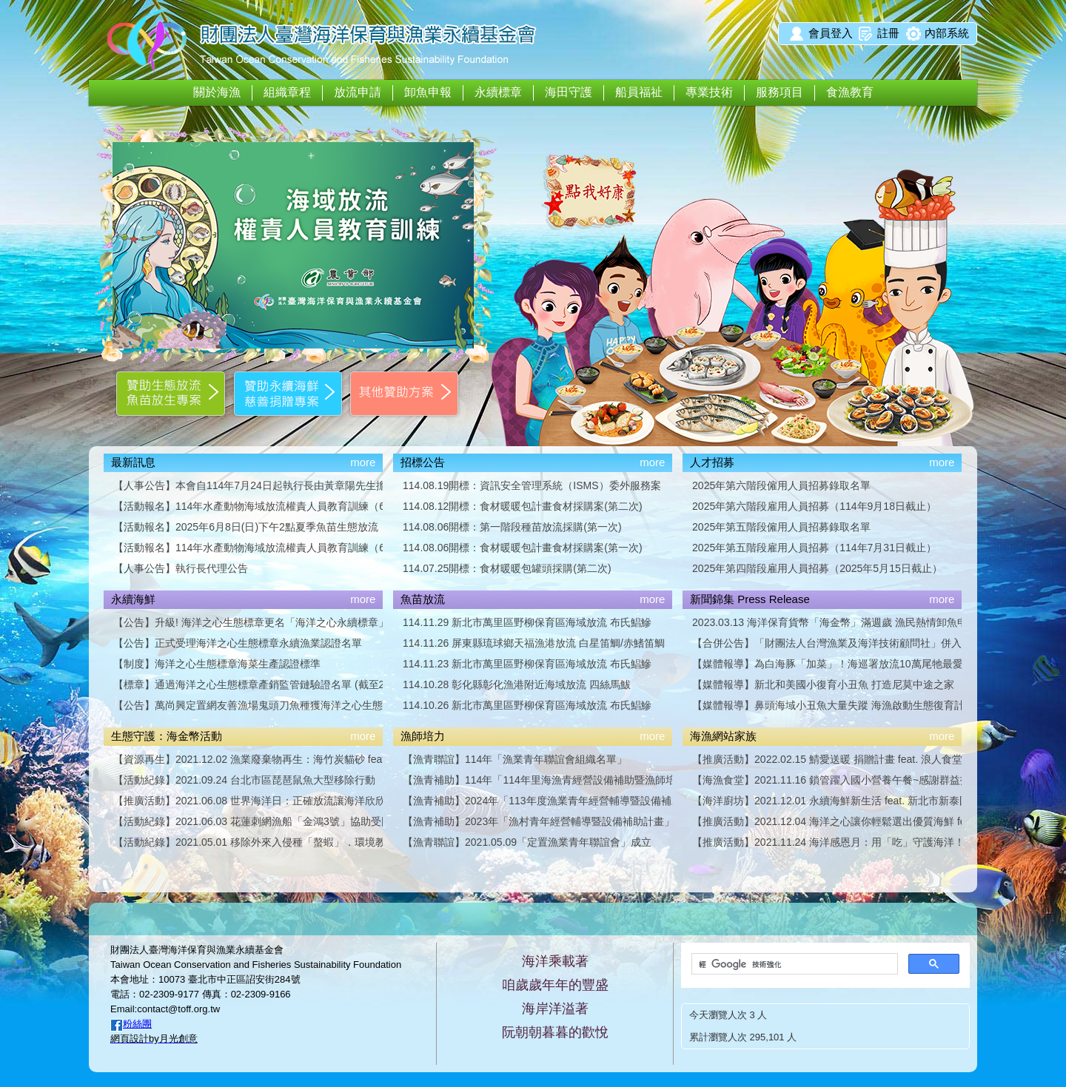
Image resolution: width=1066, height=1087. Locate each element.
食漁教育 (850, 92)
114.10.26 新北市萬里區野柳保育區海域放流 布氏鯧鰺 (527, 705)
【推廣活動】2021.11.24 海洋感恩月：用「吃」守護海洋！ (827, 842)
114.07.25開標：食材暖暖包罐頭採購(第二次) (507, 568)
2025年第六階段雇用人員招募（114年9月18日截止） (814, 506)
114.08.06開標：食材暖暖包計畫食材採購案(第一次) (523, 547)
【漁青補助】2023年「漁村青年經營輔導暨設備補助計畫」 (537, 821)
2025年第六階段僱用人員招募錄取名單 (781, 485)
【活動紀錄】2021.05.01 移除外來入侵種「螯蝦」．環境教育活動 (248, 842)
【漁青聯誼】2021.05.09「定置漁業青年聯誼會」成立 (527, 842)
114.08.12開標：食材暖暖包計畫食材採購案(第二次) (523, 506)
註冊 (888, 33)
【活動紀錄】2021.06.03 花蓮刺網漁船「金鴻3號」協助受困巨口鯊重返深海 (248, 821)
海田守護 (568, 92)
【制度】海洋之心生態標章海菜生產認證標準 (217, 664)
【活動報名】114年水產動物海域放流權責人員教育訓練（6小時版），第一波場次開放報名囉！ (248, 547)
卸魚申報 (428, 92)
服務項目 (779, 92)
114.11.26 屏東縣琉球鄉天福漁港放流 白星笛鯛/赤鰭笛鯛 (534, 643)
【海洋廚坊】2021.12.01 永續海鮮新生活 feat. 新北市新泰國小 (827, 801)
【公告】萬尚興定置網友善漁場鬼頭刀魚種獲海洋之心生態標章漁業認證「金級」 (248, 705)
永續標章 (498, 92)
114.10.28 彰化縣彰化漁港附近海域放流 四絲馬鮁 (517, 684)
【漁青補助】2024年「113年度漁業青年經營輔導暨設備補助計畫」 (537, 801)
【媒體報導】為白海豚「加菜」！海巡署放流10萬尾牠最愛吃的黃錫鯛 (827, 664)
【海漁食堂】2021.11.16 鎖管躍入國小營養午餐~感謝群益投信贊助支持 (827, 780)
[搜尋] (793, 964)
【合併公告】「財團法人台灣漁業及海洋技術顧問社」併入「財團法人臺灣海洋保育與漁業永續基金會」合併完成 (827, 643)
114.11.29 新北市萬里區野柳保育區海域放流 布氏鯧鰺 (527, 622)
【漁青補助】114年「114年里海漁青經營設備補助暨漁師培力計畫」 (537, 780)
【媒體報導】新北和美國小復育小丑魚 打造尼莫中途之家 (823, 684)
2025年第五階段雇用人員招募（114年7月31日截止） (814, 547)
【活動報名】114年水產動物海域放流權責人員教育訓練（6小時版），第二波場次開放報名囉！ (248, 506)
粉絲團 (137, 1023)
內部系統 (947, 33)
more (362, 462)
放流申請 (357, 92)
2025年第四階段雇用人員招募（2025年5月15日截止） (817, 568)
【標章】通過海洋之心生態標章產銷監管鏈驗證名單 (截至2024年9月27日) (248, 684)
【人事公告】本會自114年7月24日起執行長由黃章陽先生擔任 (248, 485)
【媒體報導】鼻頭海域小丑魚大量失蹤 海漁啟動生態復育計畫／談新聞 (827, 705)
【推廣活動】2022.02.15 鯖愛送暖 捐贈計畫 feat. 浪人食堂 (827, 759)
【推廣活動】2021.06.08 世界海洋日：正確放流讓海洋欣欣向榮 (248, 801)
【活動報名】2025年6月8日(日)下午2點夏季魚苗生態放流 (245, 527)
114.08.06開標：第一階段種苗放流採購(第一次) (512, 527)
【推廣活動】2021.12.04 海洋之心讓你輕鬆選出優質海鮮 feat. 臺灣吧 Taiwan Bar (827, 821)
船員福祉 (639, 92)
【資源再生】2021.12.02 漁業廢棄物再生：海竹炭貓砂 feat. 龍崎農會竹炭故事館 (248, 759)
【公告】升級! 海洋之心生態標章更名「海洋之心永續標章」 (248, 622)
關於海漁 (217, 92)
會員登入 (830, 33)
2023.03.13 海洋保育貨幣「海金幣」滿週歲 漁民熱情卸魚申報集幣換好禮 (827, 622)
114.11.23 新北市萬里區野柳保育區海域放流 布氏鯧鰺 (527, 664)
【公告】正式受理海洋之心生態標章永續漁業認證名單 (237, 643)
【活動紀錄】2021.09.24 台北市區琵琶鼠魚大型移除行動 (244, 780)
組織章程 (287, 92)
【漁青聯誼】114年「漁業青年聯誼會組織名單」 (515, 759)
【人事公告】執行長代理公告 (180, 568)
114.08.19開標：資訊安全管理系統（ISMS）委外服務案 (532, 485)
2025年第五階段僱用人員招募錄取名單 (781, 527)
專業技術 (709, 92)
